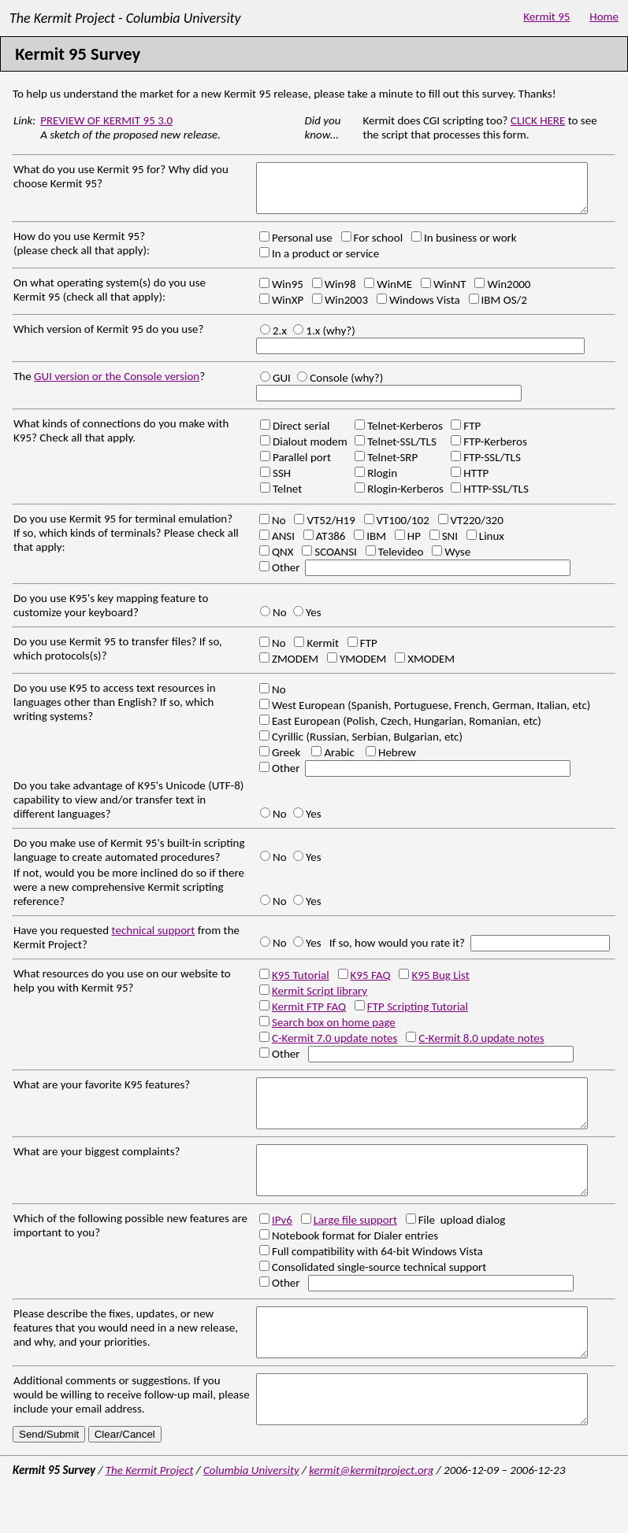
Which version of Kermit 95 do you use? (108, 338)
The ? (109, 386)
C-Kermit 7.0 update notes (334, 1047)
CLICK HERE (538, 120)
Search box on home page (334, 1032)
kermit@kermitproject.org (371, 1517)
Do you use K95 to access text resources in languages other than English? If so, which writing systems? (114, 711)
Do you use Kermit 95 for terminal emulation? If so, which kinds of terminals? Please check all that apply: (126, 542)
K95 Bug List (440, 984)
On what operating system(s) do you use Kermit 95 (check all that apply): (109, 299)
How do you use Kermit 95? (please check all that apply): (81, 252)
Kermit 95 (546, 18)
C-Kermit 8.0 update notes (481, 1047)
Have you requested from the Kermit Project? (126, 947)
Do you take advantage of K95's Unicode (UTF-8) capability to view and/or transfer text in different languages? (128, 809)
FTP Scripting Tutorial (417, 1016)
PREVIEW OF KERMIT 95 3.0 (106, 120)
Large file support (355, 1248)
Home (604, 18)
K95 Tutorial (300, 984)
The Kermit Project (150, 1517)
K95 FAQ (371, 984)
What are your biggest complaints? (96, 1170)
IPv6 (282, 1248)
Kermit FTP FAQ (309, 1016)
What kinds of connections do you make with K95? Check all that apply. (121, 440)
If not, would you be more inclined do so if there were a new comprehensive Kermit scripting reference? (128, 896)
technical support (153, 940)
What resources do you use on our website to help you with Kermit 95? (122, 990)
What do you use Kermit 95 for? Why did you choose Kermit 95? (121, 176)
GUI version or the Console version (116, 386)
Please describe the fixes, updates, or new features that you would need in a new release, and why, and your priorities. (125, 1356)
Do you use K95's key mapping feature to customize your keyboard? (110, 614)
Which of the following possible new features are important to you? (130, 1253)
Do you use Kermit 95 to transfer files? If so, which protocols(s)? (117, 658)
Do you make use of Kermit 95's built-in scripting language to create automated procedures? (129, 859)
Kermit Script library (319, 1000)
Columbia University (251, 1517)
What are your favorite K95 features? (101, 1094)
